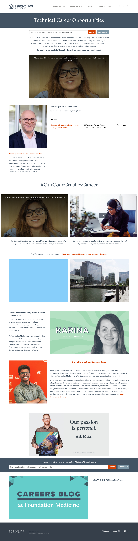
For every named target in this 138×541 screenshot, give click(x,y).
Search (91, 32)
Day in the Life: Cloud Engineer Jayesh (89, 362)
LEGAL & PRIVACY (34, 531)
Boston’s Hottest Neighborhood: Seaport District (84, 254)
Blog (126, 531)
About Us (105, 531)
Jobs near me (102, 32)
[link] (28, 126)
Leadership (117, 531)
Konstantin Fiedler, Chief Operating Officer (26, 154)
